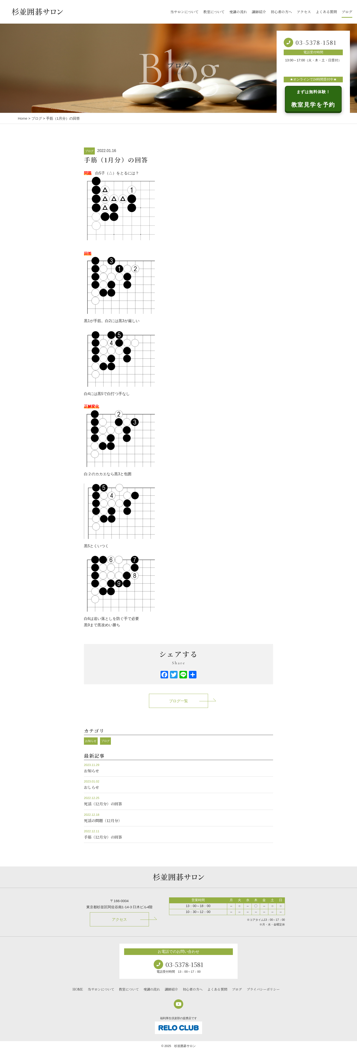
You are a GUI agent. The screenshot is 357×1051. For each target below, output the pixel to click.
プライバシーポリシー (263, 989)
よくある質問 (326, 11)
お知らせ (90, 741)
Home (22, 118)
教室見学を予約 (313, 99)
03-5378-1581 (316, 42)
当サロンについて (184, 11)
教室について (214, 11)
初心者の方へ (281, 11)
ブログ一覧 (178, 701)
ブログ (347, 11)
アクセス (304, 11)
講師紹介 (259, 11)
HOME (78, 989)
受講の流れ (238, 11)
